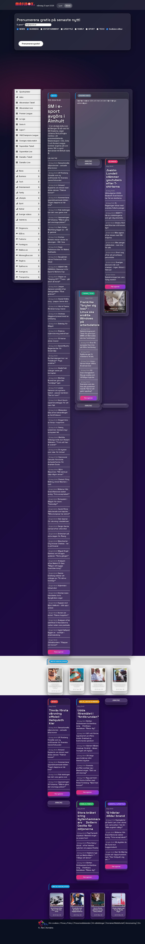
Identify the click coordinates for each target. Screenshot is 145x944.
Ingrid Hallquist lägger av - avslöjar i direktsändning (59, 632)
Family (27, 192)
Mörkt (68, 6)
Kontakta (49, 928)
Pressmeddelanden (82, 923)
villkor (120, 29)
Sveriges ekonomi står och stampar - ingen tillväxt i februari (115, 266)
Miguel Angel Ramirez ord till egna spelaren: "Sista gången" (58, 553)
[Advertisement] (72, 70)
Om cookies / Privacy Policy (60, 923)
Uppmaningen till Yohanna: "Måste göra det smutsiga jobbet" (58, 219)
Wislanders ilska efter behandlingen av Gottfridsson (58, 412)
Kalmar (27, 209)
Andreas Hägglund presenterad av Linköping (58, 316)
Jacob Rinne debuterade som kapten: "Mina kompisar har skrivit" (59, 511)
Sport (27, 203)
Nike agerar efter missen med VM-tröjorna (114, 235)
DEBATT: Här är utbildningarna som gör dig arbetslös (114, 215)
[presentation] (31, 34)
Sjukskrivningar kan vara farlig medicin (114, 278)
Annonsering (130, 923)
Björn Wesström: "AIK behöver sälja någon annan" (58, 471)
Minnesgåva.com (27, 255)
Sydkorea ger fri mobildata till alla (86, 355)
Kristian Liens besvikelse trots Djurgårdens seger (58, 595)
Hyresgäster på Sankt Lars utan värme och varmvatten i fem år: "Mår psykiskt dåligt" (115, 823)
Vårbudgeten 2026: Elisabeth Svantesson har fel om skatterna (114, 195)
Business (27, 176)
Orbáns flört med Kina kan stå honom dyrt (115, 225)
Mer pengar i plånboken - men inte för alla (115, 245)
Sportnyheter (23, 92)
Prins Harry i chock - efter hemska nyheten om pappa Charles (87, 845)
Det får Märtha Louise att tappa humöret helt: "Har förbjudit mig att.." (116, 856)
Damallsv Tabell (24, 157)
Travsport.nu (27, 277)
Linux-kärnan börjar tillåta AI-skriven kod (88, 363)
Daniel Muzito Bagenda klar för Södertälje (58, 348)
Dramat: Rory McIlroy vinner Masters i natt (58, 481)
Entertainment (27, 187)
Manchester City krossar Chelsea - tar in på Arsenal (58, 543)
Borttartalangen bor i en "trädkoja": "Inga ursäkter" (58, 360)
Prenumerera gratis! (31, 44)
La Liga (20, 119)
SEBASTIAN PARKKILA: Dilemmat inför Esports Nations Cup (58, 269)
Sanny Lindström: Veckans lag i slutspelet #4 (58, 429)
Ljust (60, 6)
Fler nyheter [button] (115, 287)
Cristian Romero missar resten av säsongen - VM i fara (58, 239)
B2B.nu (27, 233)
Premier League (24, 113)
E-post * (20, 25)
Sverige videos (27, 214)
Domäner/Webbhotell (115, 923)
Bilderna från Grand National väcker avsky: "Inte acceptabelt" (58, 491)
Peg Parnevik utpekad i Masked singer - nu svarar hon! (87, 835)
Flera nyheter (58, 652)
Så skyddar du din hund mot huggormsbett (116, 844)
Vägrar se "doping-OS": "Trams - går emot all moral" (59, 279)
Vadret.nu (27, 220)
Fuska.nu (27, 239)
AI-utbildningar (98, 923)
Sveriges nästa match (26, 141)
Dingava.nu (27, 228)
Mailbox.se (27, 250)
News (27, 171)
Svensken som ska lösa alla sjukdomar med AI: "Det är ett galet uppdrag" (87, 387)
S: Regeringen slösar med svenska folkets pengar (114, 205)
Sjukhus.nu (27, 266)
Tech (27, 182)
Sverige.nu (27, 271)
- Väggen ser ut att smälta (115, 309)
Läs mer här (52, 158)
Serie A (20, 124)
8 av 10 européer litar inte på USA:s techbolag (88, 345)
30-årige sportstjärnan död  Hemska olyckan (84, 758)
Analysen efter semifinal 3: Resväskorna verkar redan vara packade (59, 622)
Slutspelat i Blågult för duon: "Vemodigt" (57, 501)
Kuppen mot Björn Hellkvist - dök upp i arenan (58, 605)
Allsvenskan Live (24, 108)
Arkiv (19, 97)
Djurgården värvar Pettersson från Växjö (57, 259)
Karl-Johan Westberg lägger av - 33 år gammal (58, 229)
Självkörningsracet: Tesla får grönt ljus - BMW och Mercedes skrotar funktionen (88, 334)
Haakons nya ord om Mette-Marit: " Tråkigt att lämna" (86, 855)
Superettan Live (24, 151)
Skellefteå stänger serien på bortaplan (57, 370)
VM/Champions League (27, 135)
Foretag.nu (27, 244)
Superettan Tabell (25, 146)
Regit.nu (27, 261)
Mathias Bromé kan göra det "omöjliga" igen (56, 380)
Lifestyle (27, 198)
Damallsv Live (23, 162)
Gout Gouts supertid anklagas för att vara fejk (58, 402)
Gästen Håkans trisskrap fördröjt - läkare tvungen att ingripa (87, 748)
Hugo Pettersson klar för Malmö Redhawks (58, 249)
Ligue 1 (20, 130)
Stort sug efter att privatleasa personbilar (114, 254)
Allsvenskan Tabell (25, 103)
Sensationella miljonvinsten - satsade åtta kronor (58, 165)
